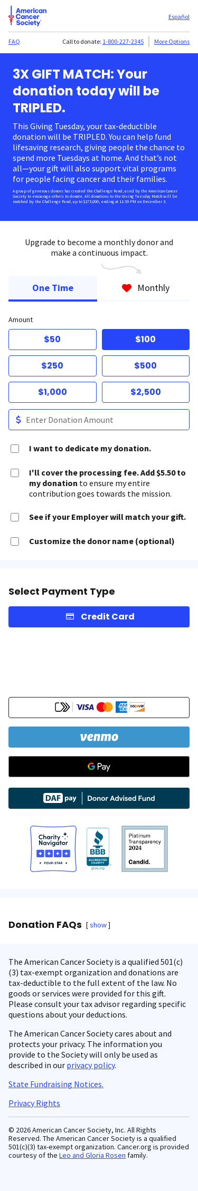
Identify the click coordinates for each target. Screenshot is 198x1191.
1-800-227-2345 (123, 41)
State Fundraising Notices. (55, 1084)
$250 (52, 366)
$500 (145, 366)
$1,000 (52, 392)
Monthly (145, 288)
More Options (172, 41)
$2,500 (145, 392)
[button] (99, 707)
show (98, 924)
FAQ (14, 41)
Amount (20, 319)
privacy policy (91, 1065)
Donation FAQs (45, 924)
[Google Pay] (99, 766)
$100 (145, 339)
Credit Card (108, 617)
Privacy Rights (34, 1103)
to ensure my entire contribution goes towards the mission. (107, 483)
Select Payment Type (61, 591)
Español (179, 17)
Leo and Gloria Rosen (92, 1155)
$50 (52, 339)
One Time (52, 288)
